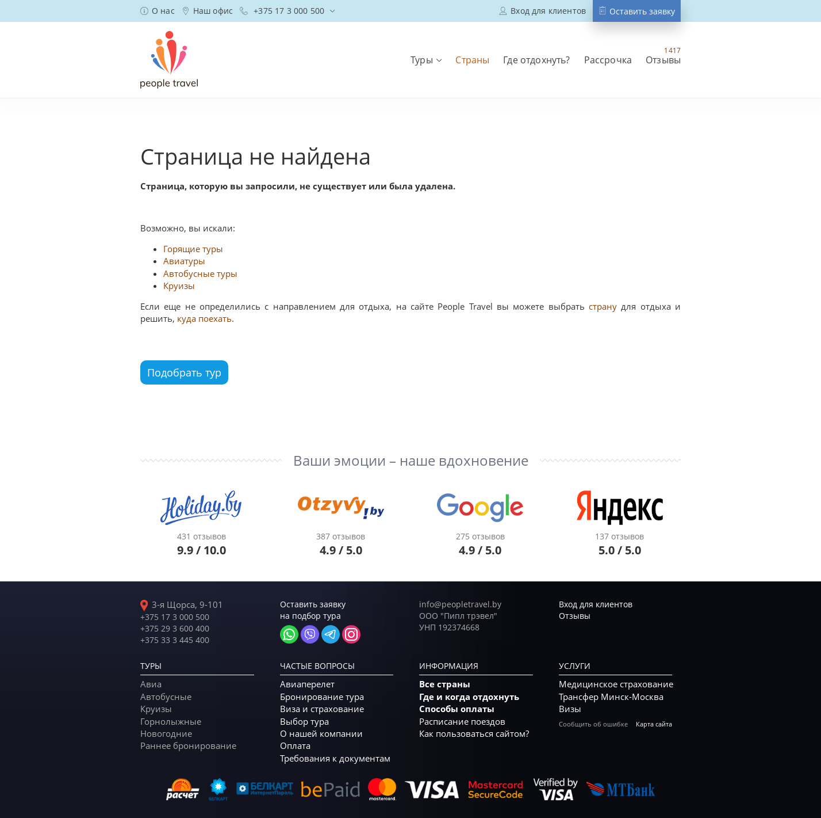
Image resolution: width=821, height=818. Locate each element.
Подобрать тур (184, 372)
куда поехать (204, 318)
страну (603, 306)
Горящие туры (193, 248)
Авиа (151, 684)
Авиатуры (184, 261)
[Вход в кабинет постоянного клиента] (542, 10)
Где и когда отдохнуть (469, 697)
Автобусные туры (200, 273)
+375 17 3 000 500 (174, 616)
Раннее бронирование (188, 745)
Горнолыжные (170, 721)
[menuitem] (157, 10)
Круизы (179, 285)
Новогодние (166, 733)
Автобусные (165, 696)
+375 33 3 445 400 (174, 639)
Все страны (444, 684)
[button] (426, 60)
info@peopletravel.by (460, 604)
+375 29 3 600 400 (174, 628)
